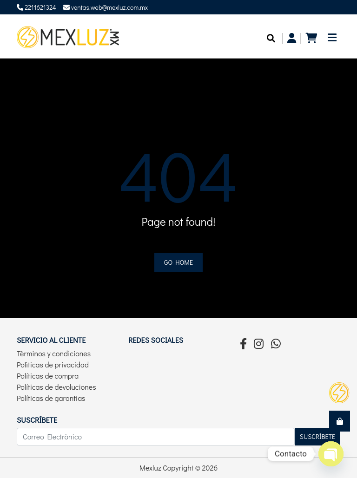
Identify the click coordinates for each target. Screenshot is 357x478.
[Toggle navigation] (332, 40)
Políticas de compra (48, 375)
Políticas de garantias (51, 398)
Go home (178, 262)
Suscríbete (317, 436)
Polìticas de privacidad (53, 364)
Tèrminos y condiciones (54, 353)
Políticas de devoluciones (56, 387)
